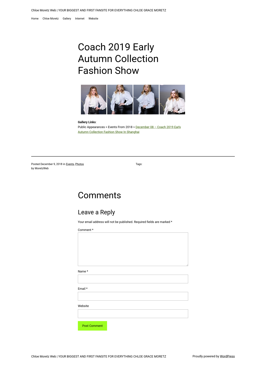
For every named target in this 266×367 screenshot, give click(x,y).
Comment (85, 230)
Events (70, 164)
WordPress (227, 356)
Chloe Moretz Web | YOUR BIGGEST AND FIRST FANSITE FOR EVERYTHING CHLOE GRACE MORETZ (98, 10)
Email (83, 288)
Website (83, 306)
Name (83, 271)
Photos (79, 164)
